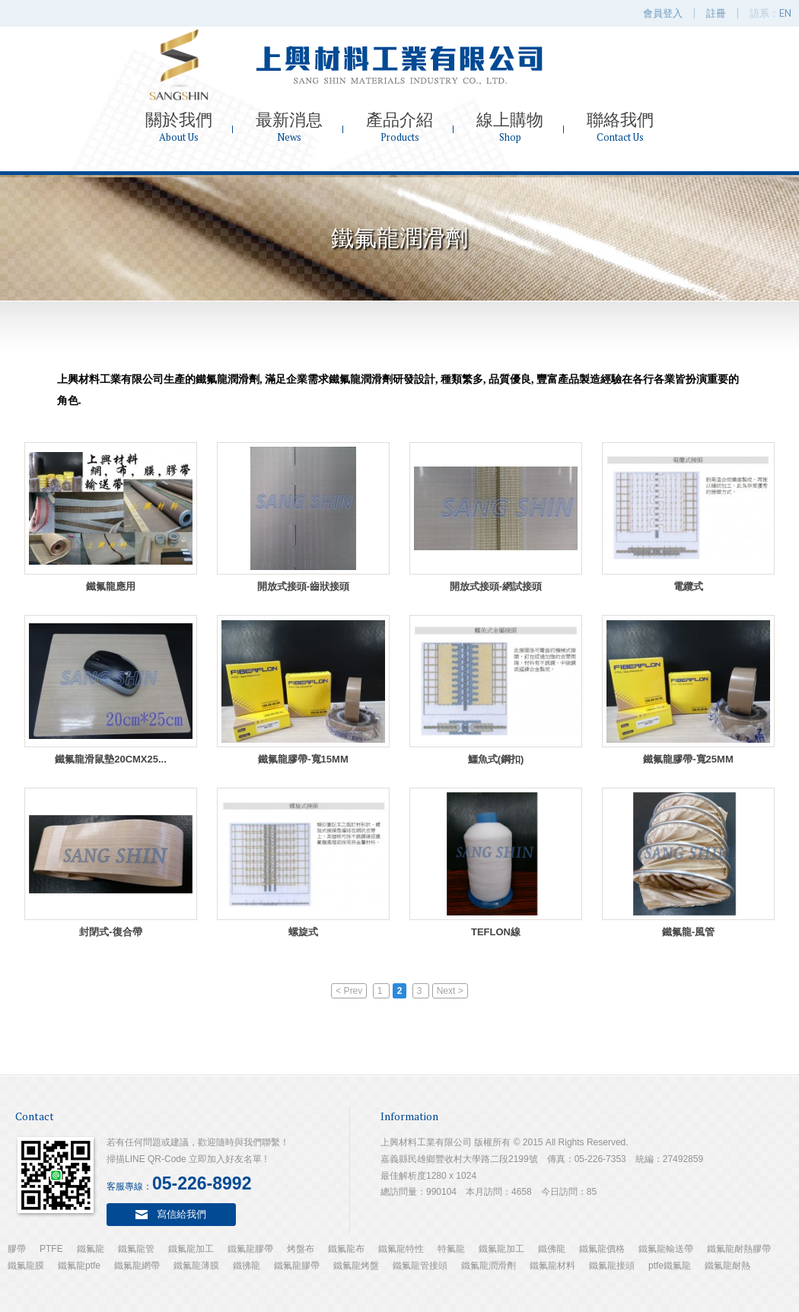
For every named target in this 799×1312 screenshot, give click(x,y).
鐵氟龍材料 (552, 1265)
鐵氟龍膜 (26, 1265)
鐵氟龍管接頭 (420, 1265)
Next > (450, 991)
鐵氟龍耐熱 (727, 1265)
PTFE (51, 1249)
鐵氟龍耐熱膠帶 (739, 1249)
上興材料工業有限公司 (399, 65)
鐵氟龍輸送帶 (665, 1249)
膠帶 (17, 1249)
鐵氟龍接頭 (612, 1265)
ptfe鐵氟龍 (669, 1265)
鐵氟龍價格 (602, 1249)
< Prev (349, 991)
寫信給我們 (181, 1214)
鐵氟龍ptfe (79, 1265)
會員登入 (663, 13)
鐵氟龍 (90, 1249)
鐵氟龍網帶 (137, 1265)
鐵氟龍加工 (191, 1249)
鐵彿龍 (246, 1265)
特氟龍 (451, 1249)
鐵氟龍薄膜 (196, 1265)
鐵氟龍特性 (401, 1249)
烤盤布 (300, 1249)
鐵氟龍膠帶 (250, 1249)
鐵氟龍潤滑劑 (488, 1265)
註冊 (716, 13)
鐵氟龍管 (136, 1249)
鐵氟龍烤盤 (356, 1265)
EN (785, 13)
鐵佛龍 (551, 1249)
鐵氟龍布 (346, 1249)
